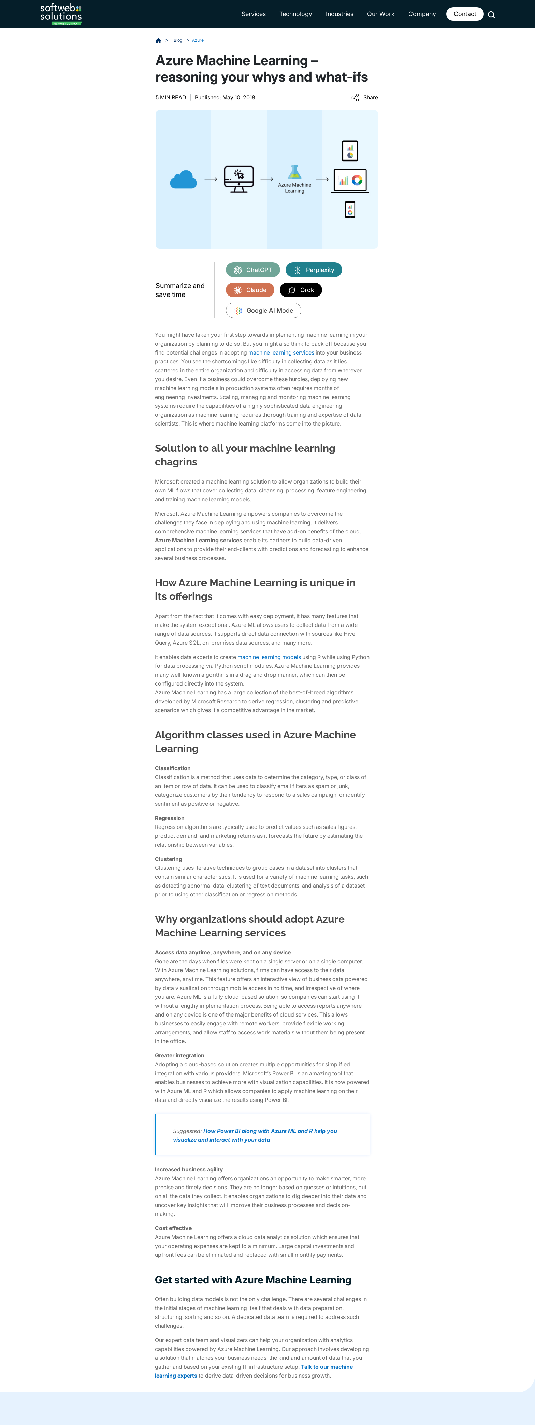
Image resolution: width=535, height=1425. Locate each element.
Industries (339, 13)
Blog (179, 40)
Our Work (381, 13)
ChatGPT (253, 270)
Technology (295, 13)
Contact (465, 13)
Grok (301, 290)
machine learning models (269, 656)
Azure (200, 40)
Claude (250, 290)
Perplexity (313, 270)
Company (422, 13)
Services (254, 13)
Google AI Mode (263, 311)
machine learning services (281, 352)
